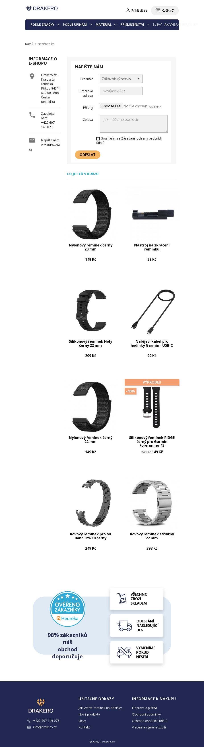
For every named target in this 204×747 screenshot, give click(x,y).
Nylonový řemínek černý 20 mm (90, 246)
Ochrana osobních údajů (149, 713)
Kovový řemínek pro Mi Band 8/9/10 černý (90, 529)
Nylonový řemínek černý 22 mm (90, 434)
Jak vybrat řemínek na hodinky (100, 700)
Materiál (104, 24)
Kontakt (84, 720)
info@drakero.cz (42, 719)
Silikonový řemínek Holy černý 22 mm (90, 340)
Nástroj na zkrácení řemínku (152, 246)
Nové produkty (89, 707)
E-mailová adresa (86, 93)
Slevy (157, 24)
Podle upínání (75, 24)
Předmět (86, 79)
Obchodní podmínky (146, 707)
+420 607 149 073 (48, 124)
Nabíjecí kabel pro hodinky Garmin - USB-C (152, 340)
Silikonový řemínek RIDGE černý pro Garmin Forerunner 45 (152, 436)
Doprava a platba (144, 700)
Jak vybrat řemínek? (180, 24)
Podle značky (43, 24)
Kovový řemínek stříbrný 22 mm (152, 529)
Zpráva (88, 119)
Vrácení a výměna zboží (149, 720)
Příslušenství (132, 24)
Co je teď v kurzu (83, 173)
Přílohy (88, 107)
